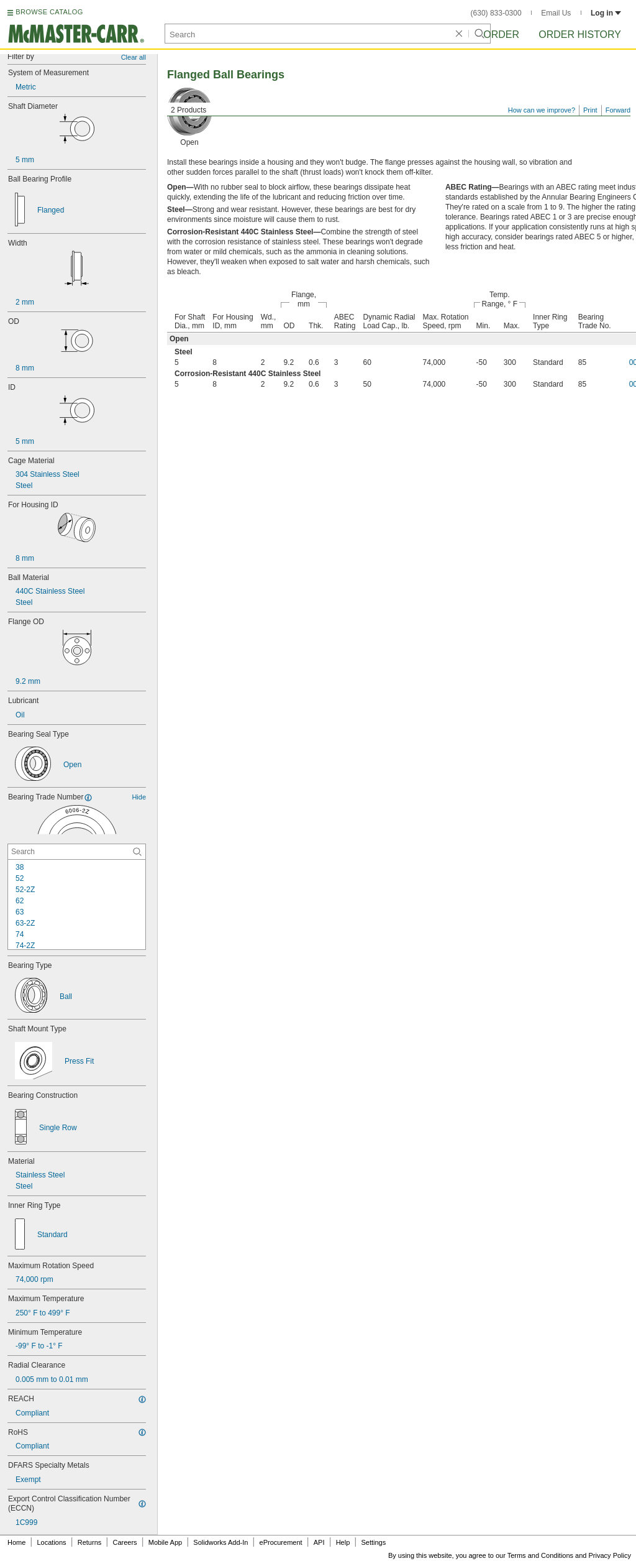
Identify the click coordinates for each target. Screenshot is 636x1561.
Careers (124, 1542)
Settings (373, 1542)
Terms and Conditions (540, 1555)
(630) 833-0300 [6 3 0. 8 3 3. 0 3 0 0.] (496, 13)
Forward (618, 110)
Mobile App (165, 1542)
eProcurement (281, 1542)
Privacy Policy (610, 1555)
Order (501, 34)
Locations (51, 1542)
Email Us (556, 13)
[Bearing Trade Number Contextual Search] (76, 852)
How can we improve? (541, 110)
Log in (606, 13)
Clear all (133, 57)
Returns (90, 1542)
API (319, 1542)
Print (590, 110)
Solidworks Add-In (220, 1542)
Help (343, 1542)
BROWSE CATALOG (49, 12)
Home (16, 1542)
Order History (579, 34)
